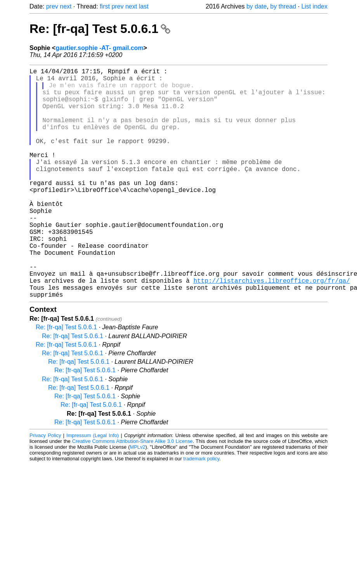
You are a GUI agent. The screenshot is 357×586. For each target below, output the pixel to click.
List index (314, 6)
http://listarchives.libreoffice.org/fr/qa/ (271, 328)
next (65, 6)
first (105, 6)
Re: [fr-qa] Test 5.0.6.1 (99, 29)
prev (52, 6)
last (144, 6)
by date (256, 6)
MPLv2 (138, 498)
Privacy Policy (45, 486)
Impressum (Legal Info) (92, 486)
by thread (283, 6)
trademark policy (201, 510)
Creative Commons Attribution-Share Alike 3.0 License (132, 492)
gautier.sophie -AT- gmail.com (99, 48)
